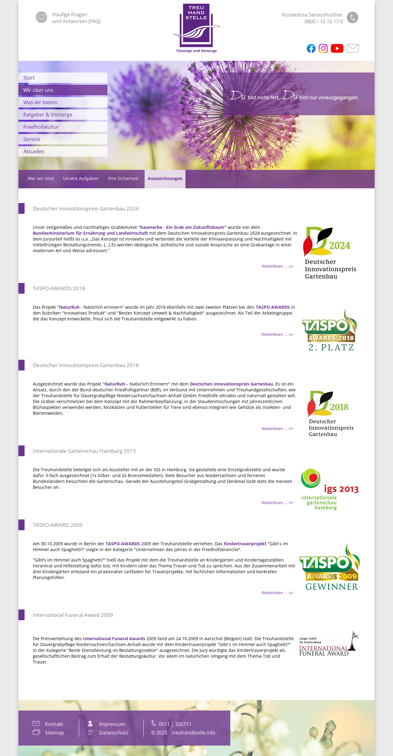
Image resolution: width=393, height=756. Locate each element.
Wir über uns (38, 90)
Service (31, 139)
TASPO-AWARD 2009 (58, 524)
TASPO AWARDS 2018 (59, 288)
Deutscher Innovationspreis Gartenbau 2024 (86, 208)
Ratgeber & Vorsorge (47, 114)
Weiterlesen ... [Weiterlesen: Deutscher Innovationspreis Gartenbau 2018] (277, 429)
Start (29, 77)
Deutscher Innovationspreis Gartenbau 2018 (86, 365)
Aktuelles (33, 151)
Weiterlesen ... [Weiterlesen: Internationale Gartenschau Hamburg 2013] (277, 503)
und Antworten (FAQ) (76, 21)
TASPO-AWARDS (123, 543)
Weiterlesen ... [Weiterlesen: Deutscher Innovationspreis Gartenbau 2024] (277, 266)
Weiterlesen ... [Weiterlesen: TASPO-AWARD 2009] (277, 593)
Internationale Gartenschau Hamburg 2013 (84, 450)
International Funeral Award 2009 (73, 614)
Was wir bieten (40, 102)
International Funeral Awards (114, 638)
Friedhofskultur (41, 126)
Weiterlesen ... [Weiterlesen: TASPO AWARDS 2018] (277, 334)
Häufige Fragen (69, 14)
